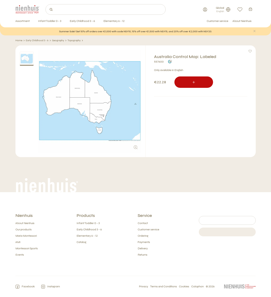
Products (86, 215)
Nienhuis (24, 215)
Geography (59, 40)
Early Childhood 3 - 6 (38, 40)
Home (20, 40)
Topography (75, 40)
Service (145, 215)
